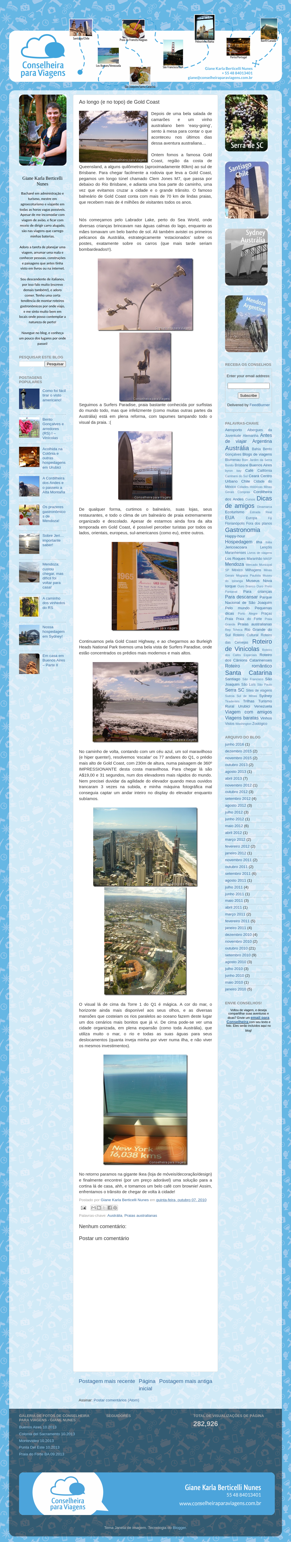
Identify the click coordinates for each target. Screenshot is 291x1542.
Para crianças (257, 591)
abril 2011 (233, 907)
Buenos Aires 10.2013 (38, 1427)
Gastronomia (242, 529)
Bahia (256, 449)
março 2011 (235, 914)
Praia (229, 619)
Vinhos (266, 718)
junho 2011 (234, 894)
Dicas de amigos (248, 502)
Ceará (254, 476)
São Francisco (252, 679)
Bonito (229, 465)
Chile (245, 481)
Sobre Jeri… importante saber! (53, 540)
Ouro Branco (246, 586)
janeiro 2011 (235, 928)
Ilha (259, 542)
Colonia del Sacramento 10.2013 (47, 1434)
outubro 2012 (236, 792)
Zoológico (259, 724)
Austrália (114, 1215)
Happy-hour (235, 536)
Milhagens (253, 570)
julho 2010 (234, 969)
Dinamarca (264, 506)
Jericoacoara (236, 547)
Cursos (250, 499)
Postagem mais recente (107, 1381)
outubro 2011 (236, 867)
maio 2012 (234, 826)
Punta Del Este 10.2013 (39, 1447)
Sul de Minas (247, 696)
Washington (243, 723)
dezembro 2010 (238, 934)
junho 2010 (234, 975)
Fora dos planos (259, 523)
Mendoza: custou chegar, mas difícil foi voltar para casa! (52, 575)
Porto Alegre (247, 613)
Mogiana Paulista (248, 575)
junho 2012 (234, 819)
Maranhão (254, 559)
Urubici (244, 706)
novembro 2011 (238, 860)
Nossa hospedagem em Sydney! (53, 631)
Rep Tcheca (233, 629)
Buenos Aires (260, 465)
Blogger (179, 1528)
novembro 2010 (238, 941)
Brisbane (241, 465)
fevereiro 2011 (237, 921)
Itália (268, 542)
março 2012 (235, 839)
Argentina (262, 441)
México (237, 570)
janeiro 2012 (235, 853)
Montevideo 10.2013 (36, 1441)
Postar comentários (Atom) (117, 1400)
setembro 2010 (238, 955)
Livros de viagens (259, 552)
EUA (229, 517)
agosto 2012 (235, 805)
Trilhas (248, 701)
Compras (244, 492)
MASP (267, 558)
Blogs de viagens (257, 454)
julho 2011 (234, 887)
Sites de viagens (259, 690)
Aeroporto (233, 430)
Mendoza (234, 564)
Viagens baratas (242, 717)
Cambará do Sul (236, 476)
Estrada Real (261, 512)
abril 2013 (233, 778)
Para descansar (241, 596)
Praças (266, 613)
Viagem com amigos (248, 711)
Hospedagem (238, 541)
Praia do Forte (249, 619)
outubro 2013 (236, 765)
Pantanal (231, 591)
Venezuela (263, 706)
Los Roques (235, 558)
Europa (251, 518)
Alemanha (250, 436)
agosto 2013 (235, 771)
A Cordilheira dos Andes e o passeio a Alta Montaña (53, 485)
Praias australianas (140, 1215)
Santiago (232, 679)
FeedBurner (260, 405)
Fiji (270, 518)
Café (249, 470)
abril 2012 (233, 833)
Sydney (265, 696)
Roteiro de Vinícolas (248, 645)
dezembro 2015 (238, 751)
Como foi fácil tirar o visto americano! (54, 395)
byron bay (233, 470)
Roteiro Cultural (245, 635)
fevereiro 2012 (237, 846)
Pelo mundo (237, 608)
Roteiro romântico (248, 665)
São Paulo (264, 684)
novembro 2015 (238, 758)
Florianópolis (235, 523)
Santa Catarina (248, 672)
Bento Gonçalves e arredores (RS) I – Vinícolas (53, 428)
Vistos (229, 724)
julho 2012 (234, 812)
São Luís (248, 685)
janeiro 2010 (235, 989)
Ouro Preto (264, 586)
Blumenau (233, 460)
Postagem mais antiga (185, 1381)
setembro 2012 (238, 798)
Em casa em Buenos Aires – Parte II (53, 660)
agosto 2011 (235, 880)
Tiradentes (232, 701)
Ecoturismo (234, 512)
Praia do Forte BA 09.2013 (41, 1454)
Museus (252, 581)
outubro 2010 (236, 948)
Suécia (229, 696)
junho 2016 (234, 744)
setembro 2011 (238, 873)
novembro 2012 (238, 785)
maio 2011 (234, 900)
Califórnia (264, 471)
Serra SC (234, 689)
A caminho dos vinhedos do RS (53, 603)
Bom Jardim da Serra (257, 460)
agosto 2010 (235, 962)
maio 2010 (234, 982)
